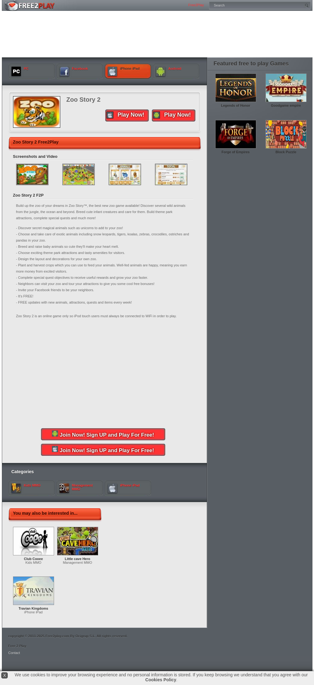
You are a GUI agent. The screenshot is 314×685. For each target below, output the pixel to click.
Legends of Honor (235, 105)
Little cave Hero (77, 559)
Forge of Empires (235, 152)
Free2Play (196, 5)
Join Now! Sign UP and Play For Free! (103, 434)
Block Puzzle (285, 152)
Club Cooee (33, 559)
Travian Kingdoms (33, 608)
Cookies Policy (160, 679)
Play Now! (172, 115)
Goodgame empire (286, 105)
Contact (14, 653)
